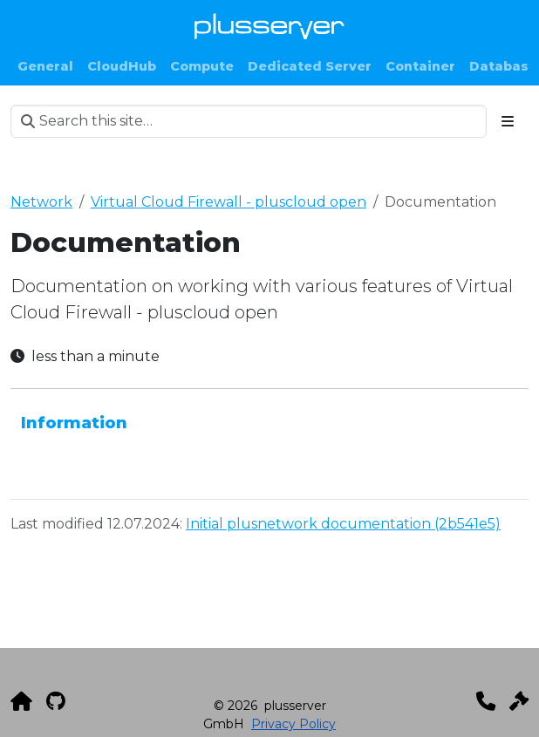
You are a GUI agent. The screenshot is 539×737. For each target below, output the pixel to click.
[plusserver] (21, 701)
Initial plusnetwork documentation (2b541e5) (343, 523)
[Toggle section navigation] (508, 121)
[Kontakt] (485, 701)
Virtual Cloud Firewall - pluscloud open (228, 202)
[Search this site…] (248, 121)
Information (74, 423)
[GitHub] (55, 701)
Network (41, 202)
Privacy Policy (293, 724)
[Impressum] (519, 701)
